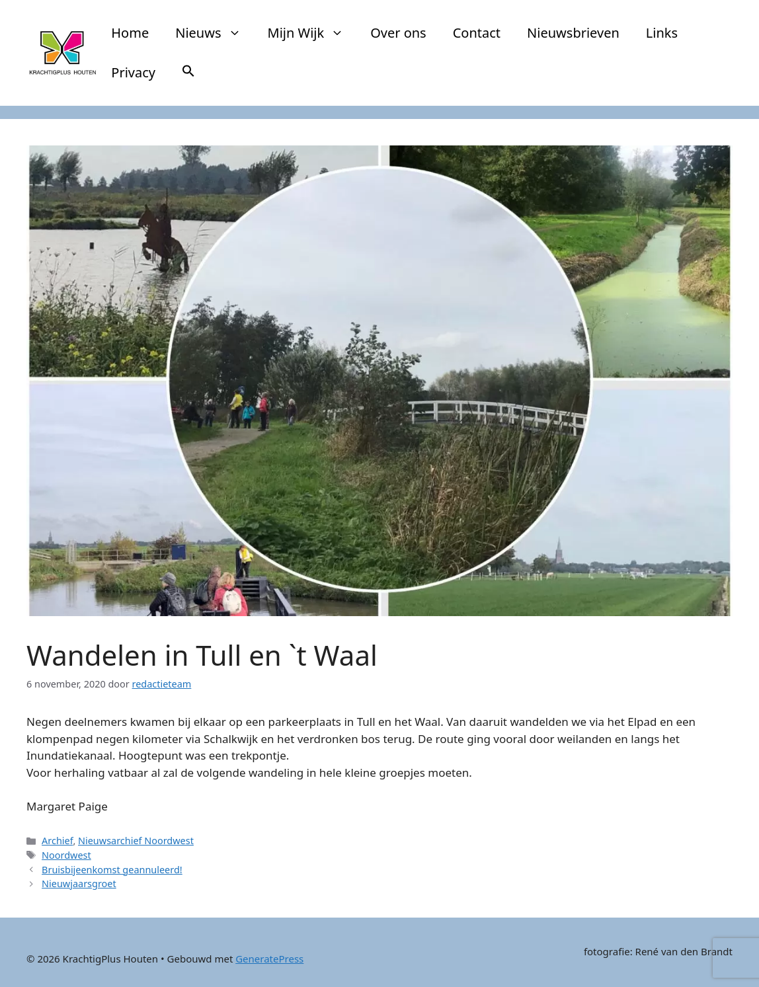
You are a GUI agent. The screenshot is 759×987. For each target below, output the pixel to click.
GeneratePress (269, 958)
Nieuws (214, 33)
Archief (57, 840)
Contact (476, 33)
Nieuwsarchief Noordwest (136, 840)
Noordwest (66, 855)
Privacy (133, 72)
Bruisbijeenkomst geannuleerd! (112, 869)
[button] (188, 73)
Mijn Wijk (313, 33)
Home (130, 33)
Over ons (398, 33)
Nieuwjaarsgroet (79, 883)
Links (662, 33)
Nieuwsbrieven (573, 33)
